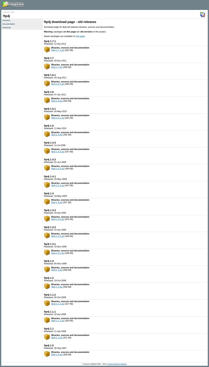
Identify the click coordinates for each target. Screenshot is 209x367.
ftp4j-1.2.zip (56, 287)
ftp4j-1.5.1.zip (57, 118)
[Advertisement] (177, 5)
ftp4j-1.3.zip (56, 270)
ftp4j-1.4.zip (56, 202)
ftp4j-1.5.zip (56, 135)
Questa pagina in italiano (117, 364)
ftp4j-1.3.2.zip (57, 236)
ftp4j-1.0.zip (56, 355)
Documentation (9, 24)
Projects (6, 12)
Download (7, 28)
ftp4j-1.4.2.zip (57, 169)
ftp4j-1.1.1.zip (57, 321)
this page (80, 36)
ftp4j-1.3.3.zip (57, 219)
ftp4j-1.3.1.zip (57, 253)
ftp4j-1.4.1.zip (57, 185)
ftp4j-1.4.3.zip (57, 152)
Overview (6, 20)
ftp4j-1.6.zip (56, 101)
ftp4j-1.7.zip (56, 67)
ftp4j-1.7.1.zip (57, 50)
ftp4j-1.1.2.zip (57, 304)
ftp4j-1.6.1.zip (57, 84)
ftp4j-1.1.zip (56, 338)
